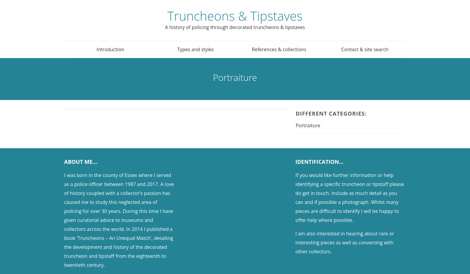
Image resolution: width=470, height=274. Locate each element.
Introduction (110, 49)
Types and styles (195, 49)
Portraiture (308, 125)
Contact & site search (364, 49)
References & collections (279, 49)
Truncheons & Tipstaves (235, 15)
